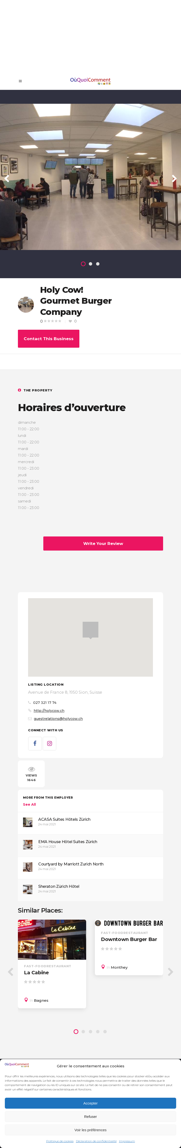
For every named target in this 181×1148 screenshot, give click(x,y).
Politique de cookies (60, 1141)
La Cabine (36, 972)
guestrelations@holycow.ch (58, 718)
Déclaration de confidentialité (96, 1141)
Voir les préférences (91, 1130)
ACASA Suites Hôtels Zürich (64, 819)
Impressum (127, 1141)
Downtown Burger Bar (129, 939)
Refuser (90, 1116)
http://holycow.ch (49, 710)
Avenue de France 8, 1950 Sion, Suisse (65, 692)
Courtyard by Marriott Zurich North (71, 864)
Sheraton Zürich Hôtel (58, 886)
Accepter (90, 1103)
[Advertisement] (90, 36)
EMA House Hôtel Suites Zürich (67, 841)
